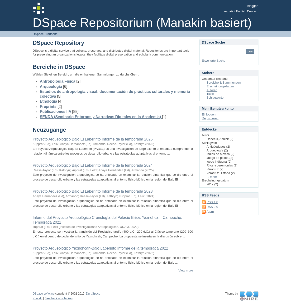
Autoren (212, 90)
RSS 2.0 (212, 207)
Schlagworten (216, 97)
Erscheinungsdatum (220, 86)
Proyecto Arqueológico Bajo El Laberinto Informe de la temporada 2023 (93, 191)
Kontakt (38, 298)
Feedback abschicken (58, 298)
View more (185, 270)
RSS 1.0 (212, 202)
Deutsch (252, 11)
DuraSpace (93, 293)
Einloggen (251, 6)
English (241, 11)
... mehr (212, 177)
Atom (210, 211)
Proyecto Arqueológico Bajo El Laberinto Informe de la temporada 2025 (93, 139)
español (229, 11)
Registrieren (210, 118)
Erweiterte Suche (213, 60)
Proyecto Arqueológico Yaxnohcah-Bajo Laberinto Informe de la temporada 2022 (100, 248)
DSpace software (44, 293)
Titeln (210, 93)
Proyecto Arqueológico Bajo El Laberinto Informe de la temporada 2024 (93, 165)
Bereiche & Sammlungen (224, 82)
